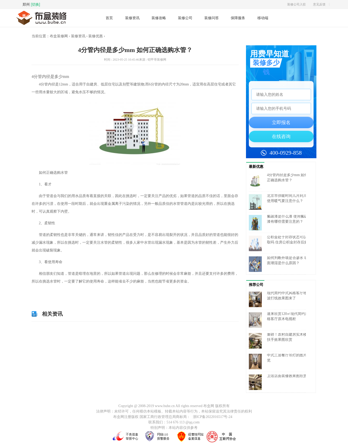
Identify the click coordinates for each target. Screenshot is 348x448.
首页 (109, 18)
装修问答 (211, 18)
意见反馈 (319, 4)
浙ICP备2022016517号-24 (212, 417)
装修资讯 (132, 18)
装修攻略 (158, 18)
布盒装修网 (59, 36)
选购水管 (98, 293)
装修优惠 (95, 36)
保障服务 (238, 18)
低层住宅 (72, 293)
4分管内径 (58, 293)
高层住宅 (85, 293)
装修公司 (185, 18)
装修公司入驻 (296, 4)
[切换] (35, 4)
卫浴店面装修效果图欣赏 (287, 376)
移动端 (262, 18)
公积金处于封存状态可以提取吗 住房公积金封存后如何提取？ (288, 242)
